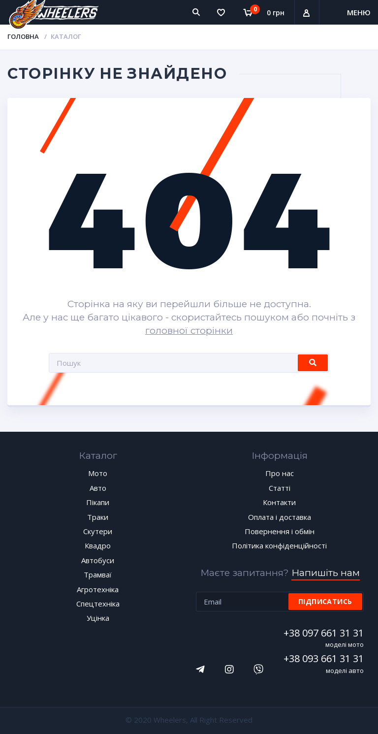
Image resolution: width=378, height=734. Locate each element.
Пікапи (97, 502)
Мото (97, 473)
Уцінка (98, 618)
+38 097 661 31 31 (325, 632)
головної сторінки (189, 330)
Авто (98, 488)
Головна (23, 36)
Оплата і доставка (279, 517)
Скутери (97, 531)
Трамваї (98, 574)
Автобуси (97, 560)
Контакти (279, 502)
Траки (97, 517)
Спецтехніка (98, 603)
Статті (279, 488)
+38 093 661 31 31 (325, 658)
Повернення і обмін (280, 531)
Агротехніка (98, 589)
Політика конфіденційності (279, 545)
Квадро (98, 545)
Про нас (279, 473)
